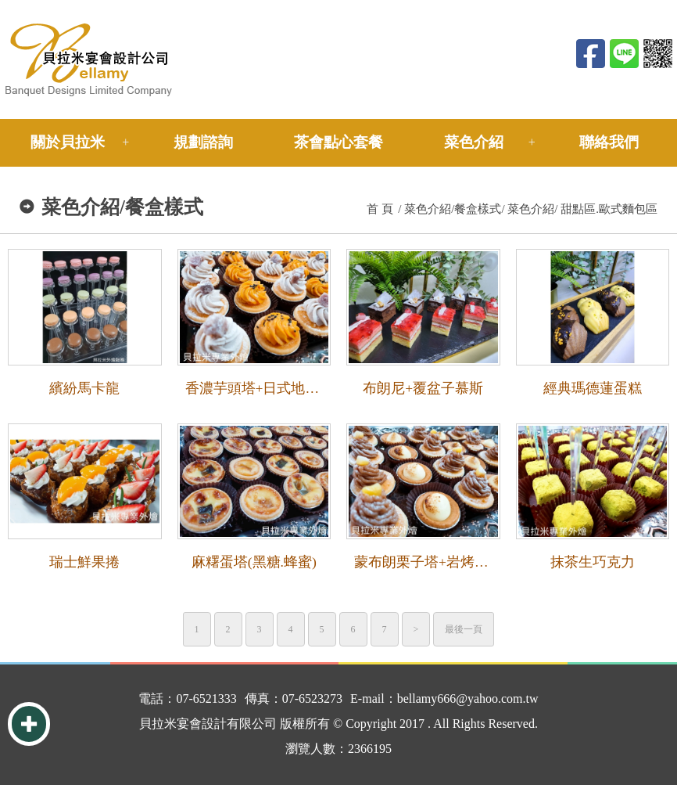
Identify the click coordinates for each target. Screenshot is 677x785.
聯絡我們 (609, 142)
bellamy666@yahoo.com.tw (468, 698)
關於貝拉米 (67, 142)
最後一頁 (463, 629)
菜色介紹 (473, 142)
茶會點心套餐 (338, 142)
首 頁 (380, 209)
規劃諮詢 (203, 142)
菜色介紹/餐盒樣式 (452, 209)
